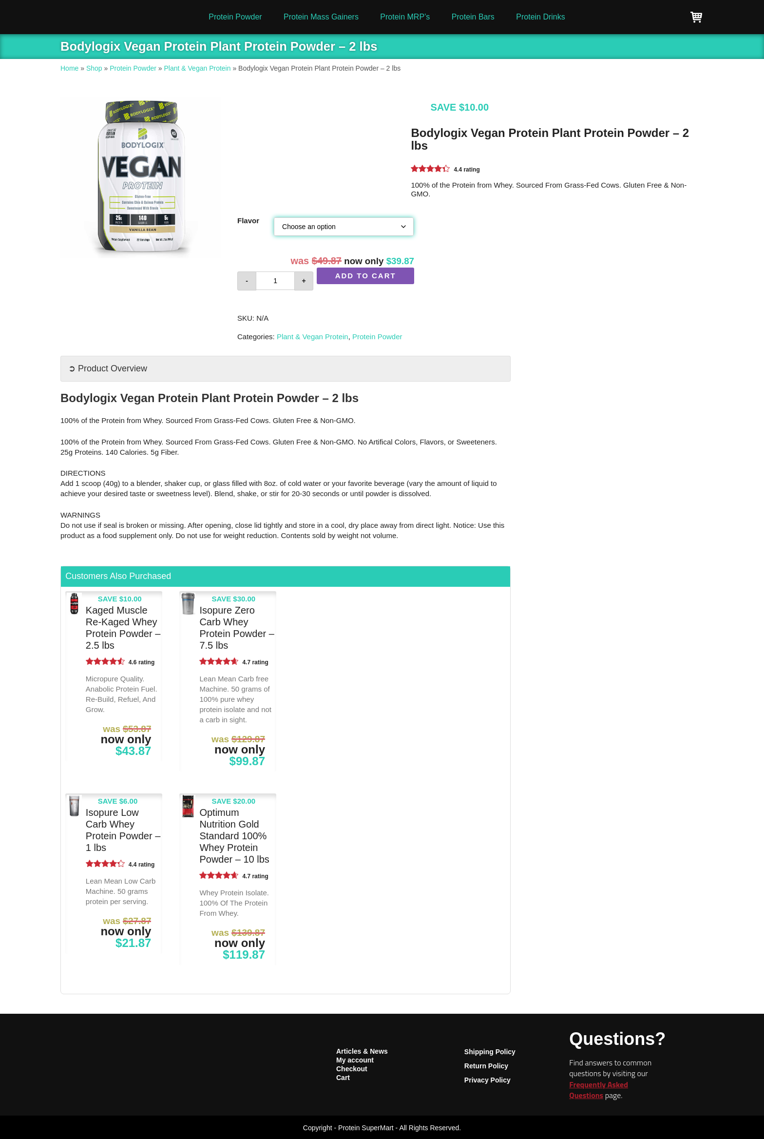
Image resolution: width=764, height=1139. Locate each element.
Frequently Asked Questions (598, 1090)
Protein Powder (235, 17)
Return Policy (486, 1066)
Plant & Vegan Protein (197, 68)
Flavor (248, 220)
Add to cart (365, 275)
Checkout (351, 1069)
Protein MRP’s (405, 17)
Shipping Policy (490, 1052)
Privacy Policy (487, 1080)
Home (69, 68)
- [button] (247, 281)
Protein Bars (473, 17)
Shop (94, 68)
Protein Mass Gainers (321, 17)
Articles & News (362, 1051)
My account (355, 1060)
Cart (343, 1077)
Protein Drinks (540, 17)
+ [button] (304, 281)
